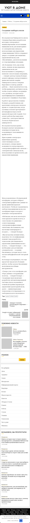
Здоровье (4, 375)
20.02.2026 (4, 456)
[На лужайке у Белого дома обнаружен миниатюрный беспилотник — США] (7, 344)
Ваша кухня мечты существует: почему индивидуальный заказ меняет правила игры (15, 500)
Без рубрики (5, 368)
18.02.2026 (4, 469)
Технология (20, 339)
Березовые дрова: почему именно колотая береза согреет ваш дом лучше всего (15, 452)
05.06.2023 (11, 33)
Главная (4, 510)
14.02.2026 (4, 492)
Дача (3, 371)
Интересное (5, 381)
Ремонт (4, 405)
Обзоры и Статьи (7, 402)
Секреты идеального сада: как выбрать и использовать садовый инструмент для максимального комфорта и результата (15, 464)
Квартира (5, 388)
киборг (12, 296)
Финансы (4, 425)
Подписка (28, 15)
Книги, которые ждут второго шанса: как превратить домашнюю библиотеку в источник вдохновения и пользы (15, 440)
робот (16, 296)
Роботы (4, 27)
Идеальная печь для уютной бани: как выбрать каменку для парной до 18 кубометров (14, 488)
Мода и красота (6, 395)
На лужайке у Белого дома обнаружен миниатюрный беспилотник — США (20, 344)
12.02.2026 (4, 503)
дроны (7, 296)
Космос (4, 392)
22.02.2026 (4, 444)
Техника (4, 415)
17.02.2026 (4, 480)
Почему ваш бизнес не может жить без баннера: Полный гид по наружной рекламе (14, 476)
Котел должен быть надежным (19, 332)
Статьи (4, 412)
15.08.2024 (16, 334)
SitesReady (5, 33)
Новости (4, 398)
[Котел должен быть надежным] (7, 332)
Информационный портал (10, 385)
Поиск (5, 355)
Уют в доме (15, 7)
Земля (3, 378)
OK (21, 520)
